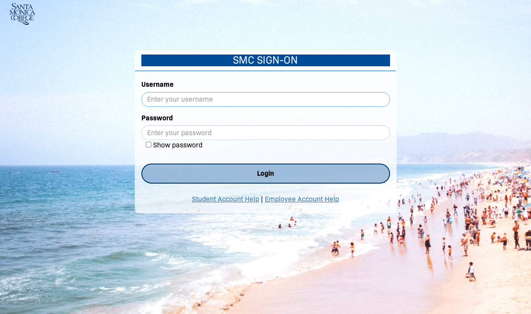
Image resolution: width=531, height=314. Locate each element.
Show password (177, 145)
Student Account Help (225, 199)
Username (157, 84)
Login (265, 173)
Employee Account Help (302, 199)
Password (157, 118)
